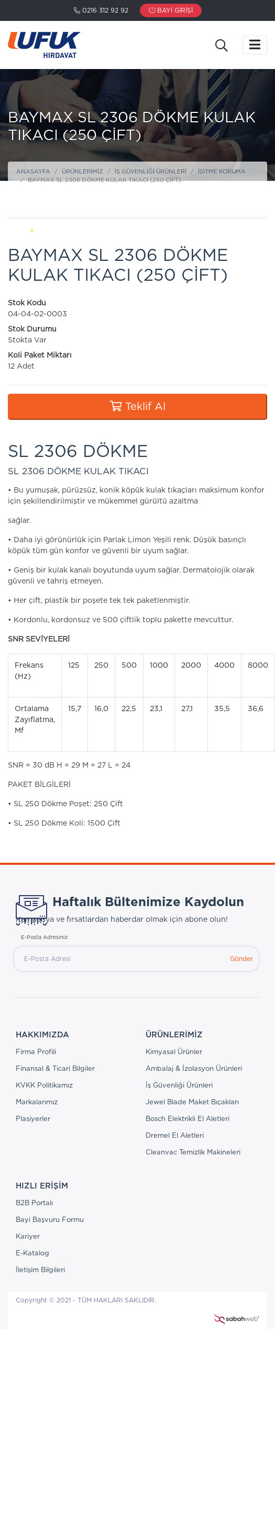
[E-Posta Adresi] (118, 959)
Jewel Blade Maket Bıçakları (192, 1102)
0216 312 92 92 (101, 10)
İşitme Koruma (222, 172)
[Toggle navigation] (255, 45)
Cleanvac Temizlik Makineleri (193, 1152)
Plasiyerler (33, 1119)
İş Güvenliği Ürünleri (150, 172)
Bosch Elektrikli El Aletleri (187, 1119)
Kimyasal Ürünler (174, 1052)
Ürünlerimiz (82, 172)
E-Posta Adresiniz (44, 937)
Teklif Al (138, 406)
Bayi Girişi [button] (171, 10)
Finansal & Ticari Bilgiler (55, 1069)
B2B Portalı (34, 1203)
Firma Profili (36, 1052)
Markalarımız (37, 1102)
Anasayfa (33, 172)
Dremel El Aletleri (175, 1136)
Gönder (241, 959)
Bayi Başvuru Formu (50, 1220)
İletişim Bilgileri (40, 1270)
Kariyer (28, 1236)
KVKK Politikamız (44, 1085)
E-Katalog (32, 1253)
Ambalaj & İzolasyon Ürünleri (194, 1069)
